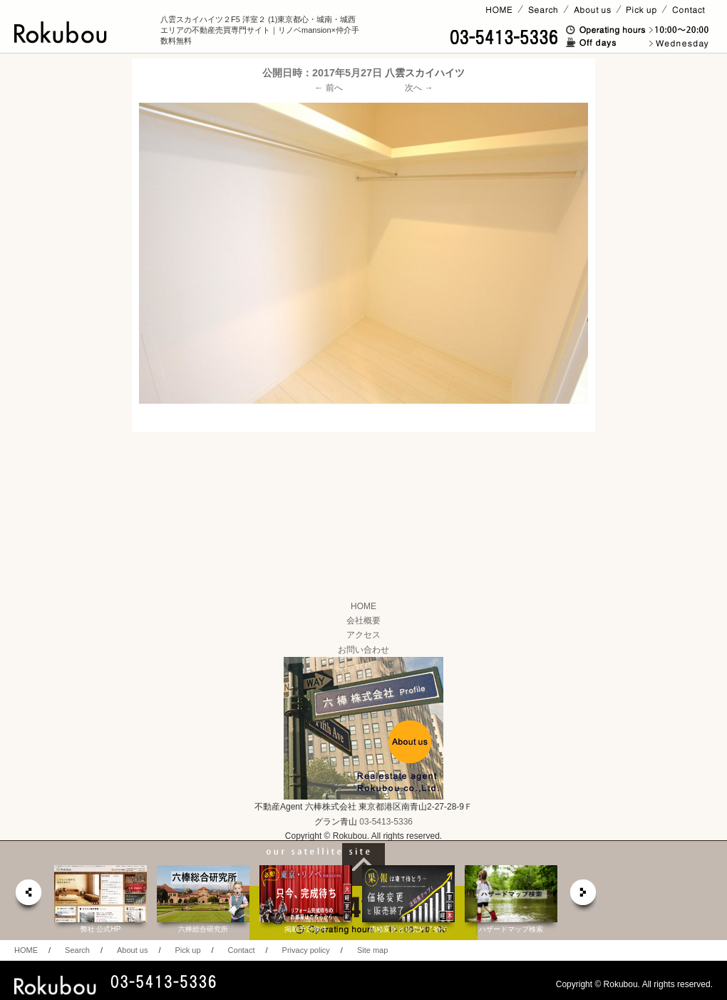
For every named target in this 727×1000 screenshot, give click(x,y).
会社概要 (363, 621)
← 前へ (329, 88)
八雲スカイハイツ (425, 72)
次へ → (419, 88)
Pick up (187, 950)
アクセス (363, 635)
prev (27, 896)
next (583, 896)
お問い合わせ (363, 650)
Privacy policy (306, 950)
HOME (363, 606)
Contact (241, 950)
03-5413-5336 (386, 822)
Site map (372, 950)
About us (132, 950)
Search (77, 950)
